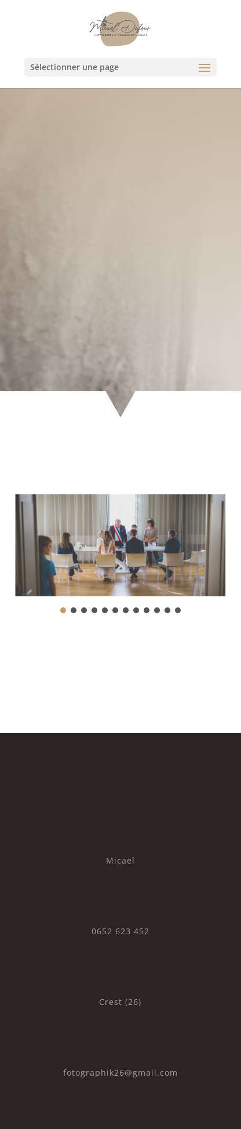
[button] (63, 610)
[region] (120, 553)
